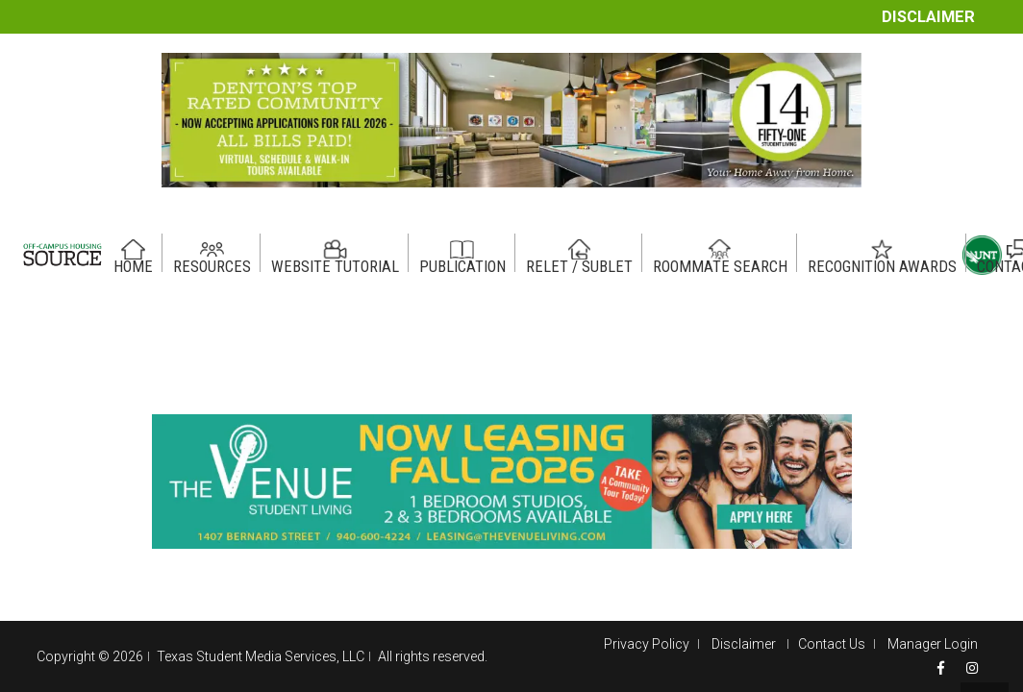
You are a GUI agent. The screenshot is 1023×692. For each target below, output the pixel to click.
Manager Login (932, 644)
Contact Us (831, 644)
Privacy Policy (646, 644)
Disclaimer (928, 17)
